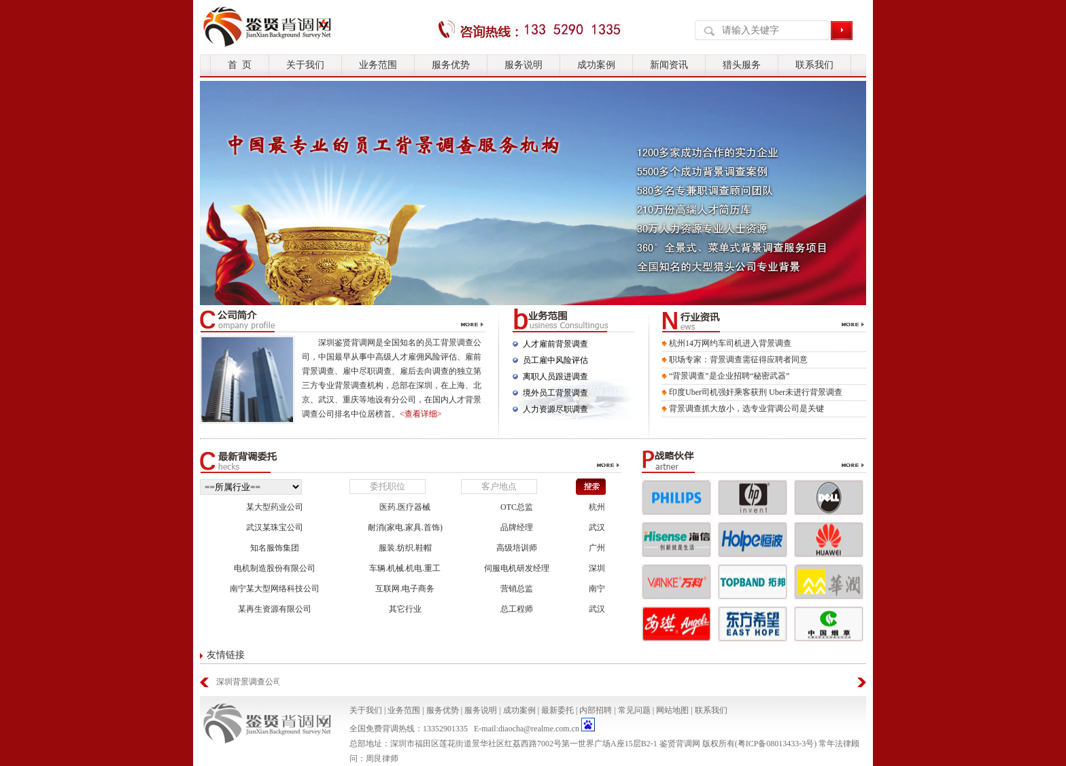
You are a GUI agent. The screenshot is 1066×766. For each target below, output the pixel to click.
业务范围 (378, 65)
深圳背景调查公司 (247, 681)
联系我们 (814, 65)
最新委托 (557, 710)
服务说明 (523, 65)
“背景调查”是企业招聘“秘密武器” (729, 376)
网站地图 (672, 710)
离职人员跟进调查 (555, 376)
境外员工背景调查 (555, 393)
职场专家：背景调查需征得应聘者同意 (738, 359)
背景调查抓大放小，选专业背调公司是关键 (746, 408)
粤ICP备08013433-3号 (776, 743)
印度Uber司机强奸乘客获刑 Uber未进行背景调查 (755, 392)
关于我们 (305, 65)
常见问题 (634, 710)
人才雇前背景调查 (555, 344)
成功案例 (596, 65)
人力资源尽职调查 (555, 409)
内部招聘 (595, 710)
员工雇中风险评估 (555, 360)
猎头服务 (742, 65)
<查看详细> (421, 414)
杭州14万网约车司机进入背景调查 (730, 343)
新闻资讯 (669, 65)
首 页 (240, 65)
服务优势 (451, 65)
